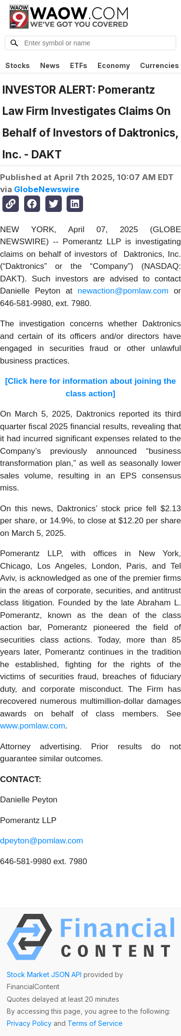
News (50, 65)
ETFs (78, 65)
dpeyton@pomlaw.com (41, 840)
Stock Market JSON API (44, 974)
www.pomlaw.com (32, 725)
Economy (113, 65)
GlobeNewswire (47, 189)
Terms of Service (95, 1023)
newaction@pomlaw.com (123, 290)
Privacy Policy (29, 1023)
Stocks (17, 65)
